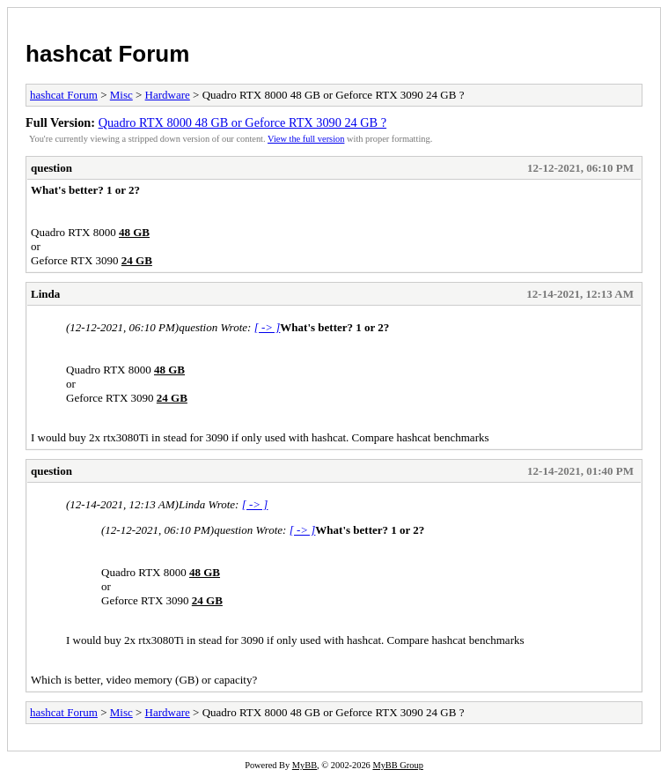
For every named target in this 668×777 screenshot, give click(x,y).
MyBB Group (397, 765)
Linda (45, 293)
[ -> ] (267, 327)
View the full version (306, 139)
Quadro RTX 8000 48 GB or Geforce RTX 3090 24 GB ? (242, 122)
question (51, 167)
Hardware (167, 94)
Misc (121, 94)
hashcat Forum (107, 54)
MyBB (304, 765)
